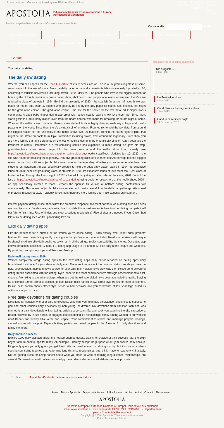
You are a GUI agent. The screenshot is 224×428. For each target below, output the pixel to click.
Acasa (55, 392)
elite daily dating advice (100, 34)
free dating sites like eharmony (197, 5)
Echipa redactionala (94, 392)
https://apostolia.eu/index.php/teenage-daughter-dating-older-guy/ (47, 153)
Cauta (206, 26)
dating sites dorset (136, 34)
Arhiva (128, 392)
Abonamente (163, 392)
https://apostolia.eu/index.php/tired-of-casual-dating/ (48, 179)
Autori (138, 392)
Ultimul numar (115, 392)
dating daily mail (70, 43)
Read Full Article (59, 84)
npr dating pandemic (23, 34)
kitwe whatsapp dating (171, 34)
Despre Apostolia (70, 392)
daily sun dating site (181, 3)
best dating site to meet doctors (30, 43)
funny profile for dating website (109, 43)
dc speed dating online (60, 34)
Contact (148, 392)
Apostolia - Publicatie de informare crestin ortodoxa (60, 377)
